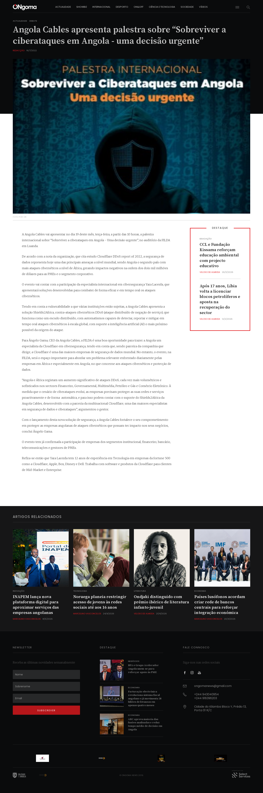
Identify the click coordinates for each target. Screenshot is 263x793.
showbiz (81, 6)
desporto (122, 6)
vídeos (203, 6)
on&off (138, 6)
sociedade (187, 6)
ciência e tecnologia (162, 6)
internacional (101, 6)
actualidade (63, 6)
